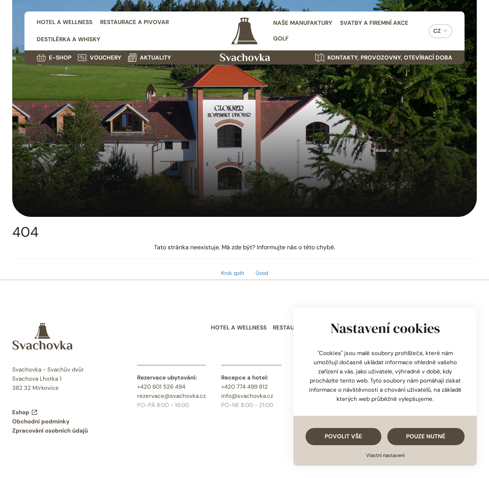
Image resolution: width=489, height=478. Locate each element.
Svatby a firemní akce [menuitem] (374, 23)
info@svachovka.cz (247, 396)
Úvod (262, 273)
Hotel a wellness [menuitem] (64, 22)
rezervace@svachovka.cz (171, 396)
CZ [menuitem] (437, 31)
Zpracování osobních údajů (50, 430)
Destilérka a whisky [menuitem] (68, 39)
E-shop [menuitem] (54, 57)
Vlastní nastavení (385, 455)
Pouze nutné (425, 436)
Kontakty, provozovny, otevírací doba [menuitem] (383, 57)
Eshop (25, 412)
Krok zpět (232, 273)
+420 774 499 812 (244, 387)
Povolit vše (343, 436)
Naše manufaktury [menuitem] (302, 23)
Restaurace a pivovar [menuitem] (134, 22)
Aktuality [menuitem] (149, 57)
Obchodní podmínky (41, 421)
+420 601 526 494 (161, 387)
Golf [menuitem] (280, 38)
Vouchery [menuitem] (99, 57)
